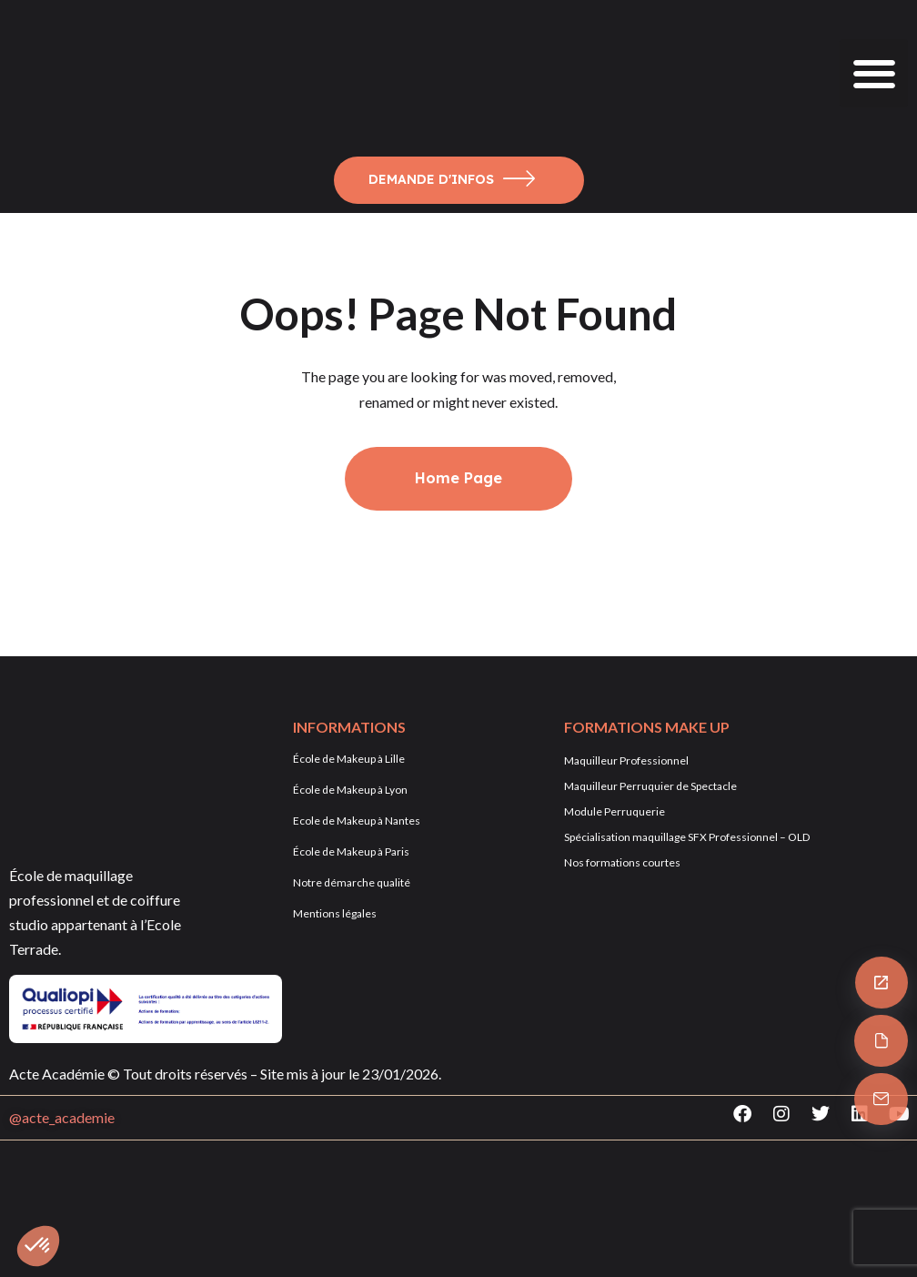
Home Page (458, 478)
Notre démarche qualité (351, 882)
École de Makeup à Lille (349, 758)
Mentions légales (335, 913)
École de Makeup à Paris (351, 851)
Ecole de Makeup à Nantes (356, 820)
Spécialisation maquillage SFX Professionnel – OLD (687, 837)
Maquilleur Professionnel (626, 760)
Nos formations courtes (622, 862)
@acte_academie (62, 1117)
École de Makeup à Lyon (350, 789)
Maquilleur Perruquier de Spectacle (650, 786)
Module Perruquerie (614, 811)
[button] (874, 73)
